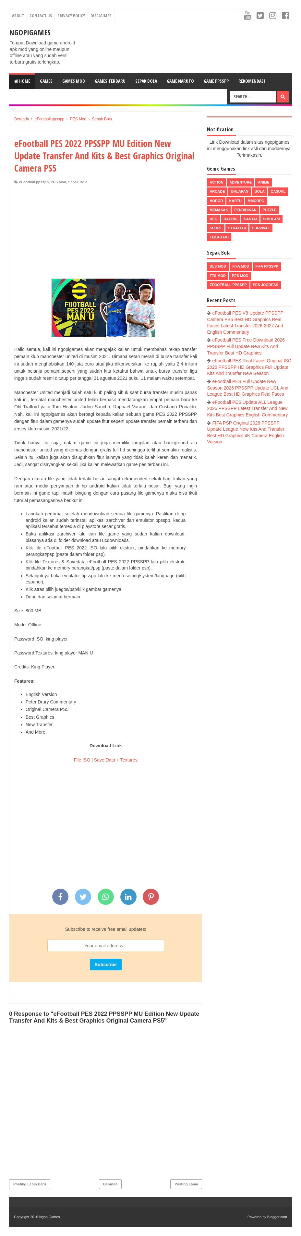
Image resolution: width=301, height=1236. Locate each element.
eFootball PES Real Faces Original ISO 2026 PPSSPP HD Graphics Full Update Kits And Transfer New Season (249, 367)
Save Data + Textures (116, 759)
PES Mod (58, 182)
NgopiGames (30, 32)
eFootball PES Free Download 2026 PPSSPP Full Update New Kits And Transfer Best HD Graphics (245, 346)
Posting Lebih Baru (29, 1184)
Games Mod (73, 81)
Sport (216, 228)
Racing (230, 219)
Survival (261, 228)
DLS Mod (218, 266)
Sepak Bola (146, 81)
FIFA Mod (240, 266)
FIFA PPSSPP (266, 266)
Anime (263, 182)
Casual (278, 191)
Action (216, 182)
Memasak (219, 210)
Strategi (237, 228)
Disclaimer (101, 15)
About (18, 15)
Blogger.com (277, 1217)
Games (46, 81)
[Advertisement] (105, 233)
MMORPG (256, 201)
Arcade (217, 191)
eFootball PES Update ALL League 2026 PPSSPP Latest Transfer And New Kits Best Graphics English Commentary (247, 408)
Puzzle (270, 210)
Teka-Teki (219, 237)
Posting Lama (186, 1184)
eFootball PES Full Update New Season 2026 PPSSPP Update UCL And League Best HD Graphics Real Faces (247, 388)
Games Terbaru (110, 81)
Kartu (235, 201)
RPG (213, 219)
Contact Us (41, 15)
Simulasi (271, 219)
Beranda (110, 1184)
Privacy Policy (71, 15)
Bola (259, 191)
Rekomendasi (251, 81)
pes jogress (265, 285)
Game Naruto (180, 81)
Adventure (241, 182)
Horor (216, 201)
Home (22, 81)
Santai (250, 219)
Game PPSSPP (216, 81)
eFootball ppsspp (34, 182)
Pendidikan (245, 210)
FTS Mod (218, 276)
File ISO (82, 759)
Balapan (239, 191)
